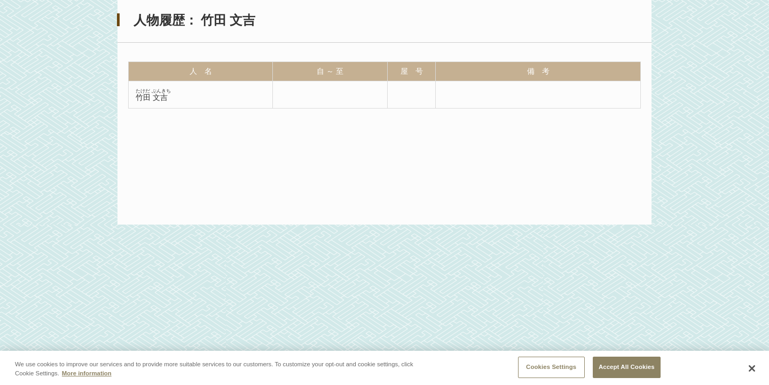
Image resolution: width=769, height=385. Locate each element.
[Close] (752, 369)
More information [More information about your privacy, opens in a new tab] (87, 375)
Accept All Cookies (627, 368)
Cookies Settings (551, 368)
